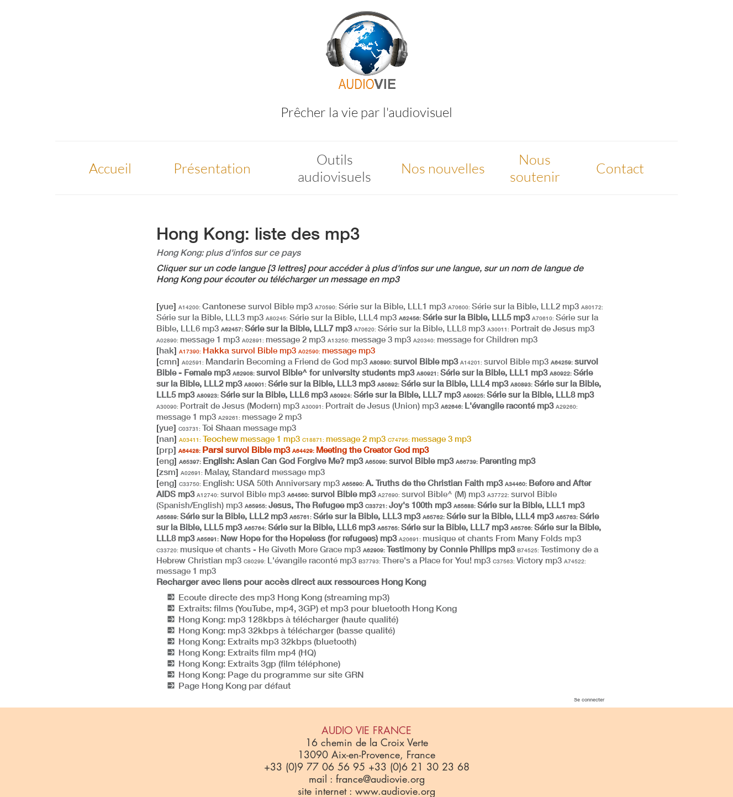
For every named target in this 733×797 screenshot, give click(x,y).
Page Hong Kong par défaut (234, 685)
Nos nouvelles (443, 168)
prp (166, 449)
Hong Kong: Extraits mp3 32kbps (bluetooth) (267, 641)
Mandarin (274, 361)
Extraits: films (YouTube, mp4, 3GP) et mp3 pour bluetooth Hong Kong (317, 608)
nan (166, 438)
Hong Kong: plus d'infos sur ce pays (228, 252)
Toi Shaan (237, 427)
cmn (168, 361)
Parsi (234, 449)
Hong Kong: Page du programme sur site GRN (271, 674)
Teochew (239, 438)
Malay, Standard (253, 471)
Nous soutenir (535, 168)
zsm (167, 471)
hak (166, 350)
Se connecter (589, 699)
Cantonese (245, 306)
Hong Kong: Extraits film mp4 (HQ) (247, 652)
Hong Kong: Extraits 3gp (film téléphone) (259, 663)
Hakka (237, 350)
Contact (620, 168)
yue (166, 306)
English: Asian (271, 460)
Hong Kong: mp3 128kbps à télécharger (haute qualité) (288, 619)
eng (166, 460)
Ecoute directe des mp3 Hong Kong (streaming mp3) (283, 597)
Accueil (110, 168)
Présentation (212, 168)
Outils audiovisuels (334, 168)
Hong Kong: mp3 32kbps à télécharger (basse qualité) (286, 630)
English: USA (259, 482)
